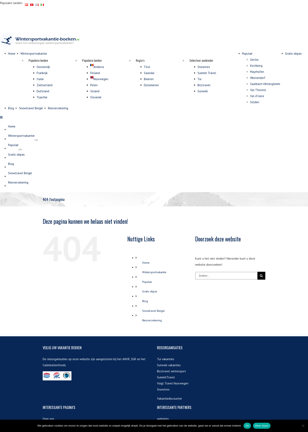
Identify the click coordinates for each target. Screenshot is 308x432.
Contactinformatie (54, 419)
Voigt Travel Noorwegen (172, 371)
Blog (145, 289)
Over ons (48, 407)
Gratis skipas (149, 279)
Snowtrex (163, 377)
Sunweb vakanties (169, 353)
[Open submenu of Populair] (20, 260)
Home (146, 251)
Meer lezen (262, 425)
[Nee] (303, 426)
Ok (247, 425)
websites (163, 407)
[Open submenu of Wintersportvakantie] (36, 251)
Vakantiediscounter (169, 386)
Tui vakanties (165, 347)
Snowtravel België (153, 299)
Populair (147, 270)
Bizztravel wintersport (171, 359)
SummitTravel (166, 365)
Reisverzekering (152, 308)
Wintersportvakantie (154, 260)
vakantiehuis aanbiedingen (174, 416)
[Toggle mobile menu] (1, 228)
